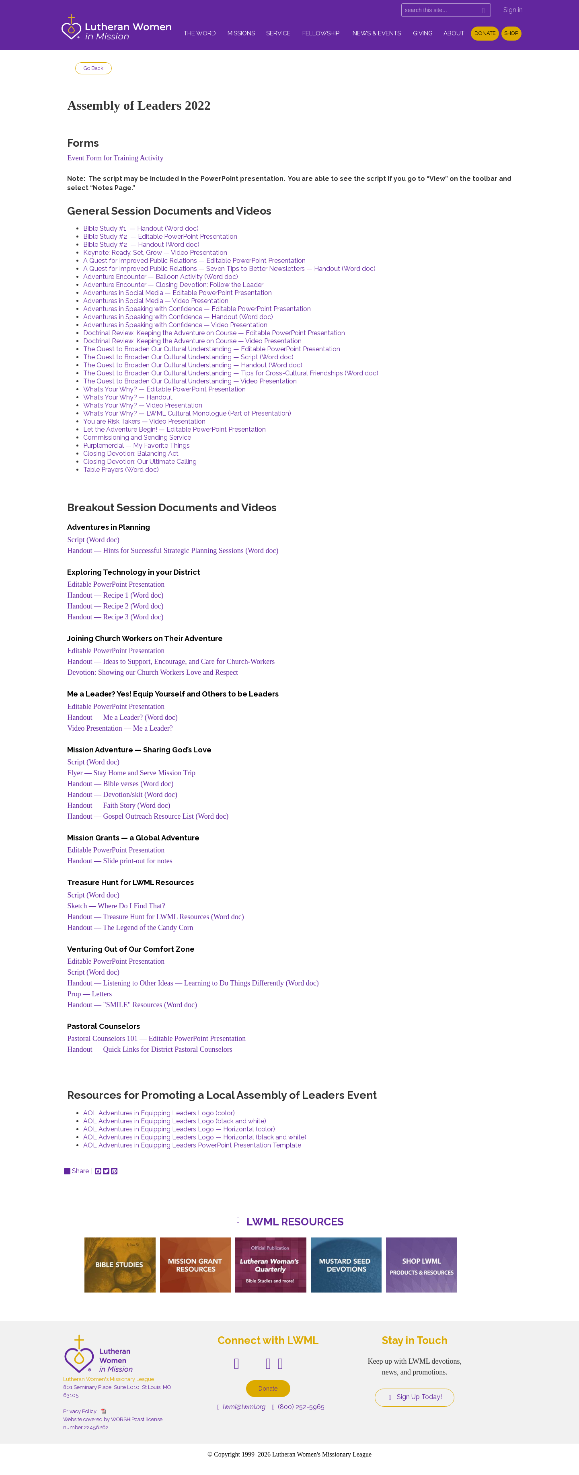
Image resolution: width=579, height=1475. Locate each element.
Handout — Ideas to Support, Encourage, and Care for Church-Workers (171, 662)
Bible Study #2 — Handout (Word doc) (141, 244)
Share (76, 1171)
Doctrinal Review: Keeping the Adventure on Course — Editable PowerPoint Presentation (214, 333)
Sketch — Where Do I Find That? (116, 906)
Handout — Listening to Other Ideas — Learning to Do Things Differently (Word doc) (192, 983)
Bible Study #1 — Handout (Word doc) (141, 228)
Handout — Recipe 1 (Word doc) (115, 595)
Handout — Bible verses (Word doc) (120, 784)
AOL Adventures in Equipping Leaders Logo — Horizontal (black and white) (194, 1137)
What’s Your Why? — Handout (127, 397)
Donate (485, 33)
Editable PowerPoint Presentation (115, 584)
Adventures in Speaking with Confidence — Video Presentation (175, 325)
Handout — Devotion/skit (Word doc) (122, 795)
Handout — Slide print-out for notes (119, 861)
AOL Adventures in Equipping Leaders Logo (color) (159, 1113)
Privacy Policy (79, 1411)
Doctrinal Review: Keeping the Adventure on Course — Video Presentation (192, 341)
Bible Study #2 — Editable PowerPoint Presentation (160, 236)
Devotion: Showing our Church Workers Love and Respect (152, 672)
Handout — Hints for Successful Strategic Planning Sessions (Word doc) (172, 551)
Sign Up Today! (414, 1397)
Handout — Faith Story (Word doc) (118, 805)
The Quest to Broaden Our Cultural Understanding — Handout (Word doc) (192, 365)
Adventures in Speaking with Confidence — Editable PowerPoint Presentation (197, 309)
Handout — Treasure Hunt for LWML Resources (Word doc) (155, 917)
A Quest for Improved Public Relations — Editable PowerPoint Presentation (194, 260)
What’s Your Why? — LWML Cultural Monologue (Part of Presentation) (187, 413)
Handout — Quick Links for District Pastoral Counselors (149, 1049)
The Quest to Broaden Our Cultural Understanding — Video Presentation (190, 381)
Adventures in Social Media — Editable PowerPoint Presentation (177, 293)
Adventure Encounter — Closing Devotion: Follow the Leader (173, 285)
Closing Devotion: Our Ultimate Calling (140, 461)
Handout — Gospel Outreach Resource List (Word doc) (147, 816)
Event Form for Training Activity (115, 158)
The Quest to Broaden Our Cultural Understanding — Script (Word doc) (188, 357)
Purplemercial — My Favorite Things (136, 445)
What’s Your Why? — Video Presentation (142, 405)
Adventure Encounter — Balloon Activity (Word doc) (160, 277)
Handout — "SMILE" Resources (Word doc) (132, 1005)
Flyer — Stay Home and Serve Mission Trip (131, 773)
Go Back (93, 68)
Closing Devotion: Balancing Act (131, 453)
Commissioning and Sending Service (137, 437)
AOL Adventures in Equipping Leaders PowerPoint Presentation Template (192, 1145)
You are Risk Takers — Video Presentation (144, 421)
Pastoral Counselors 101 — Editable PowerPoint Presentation (156, 1039)
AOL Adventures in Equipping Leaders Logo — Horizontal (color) (179, 1129)
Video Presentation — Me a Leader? (119, 728)
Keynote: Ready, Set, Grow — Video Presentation (155, 252)
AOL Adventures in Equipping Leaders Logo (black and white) (174, 1121)
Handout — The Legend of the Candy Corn (131, 928)
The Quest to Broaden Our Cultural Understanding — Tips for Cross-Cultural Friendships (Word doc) (230, 373)
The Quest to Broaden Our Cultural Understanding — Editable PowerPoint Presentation (211, 349)
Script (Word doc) (93, 540)
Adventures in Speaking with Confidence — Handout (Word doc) (178, 317)
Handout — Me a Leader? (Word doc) (122, 717)
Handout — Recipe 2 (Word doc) (115, 606)
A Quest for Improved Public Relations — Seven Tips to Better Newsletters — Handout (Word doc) (229, 268)
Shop (511, 33)
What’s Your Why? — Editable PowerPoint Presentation (164, 389)
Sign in (513, 10)
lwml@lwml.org (241, 1407)
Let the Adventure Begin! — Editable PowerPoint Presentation (174, 429)
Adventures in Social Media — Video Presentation (155, 301)
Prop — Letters (89, 994)
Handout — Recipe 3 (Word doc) (115, 617)
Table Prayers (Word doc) (121, 469)
